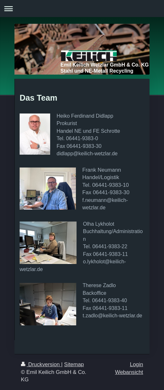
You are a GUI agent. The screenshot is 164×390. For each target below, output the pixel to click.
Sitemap (74, 364)
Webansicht (129, 372)
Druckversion (41, 364)
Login (136, 364)
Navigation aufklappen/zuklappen (82, 8)
